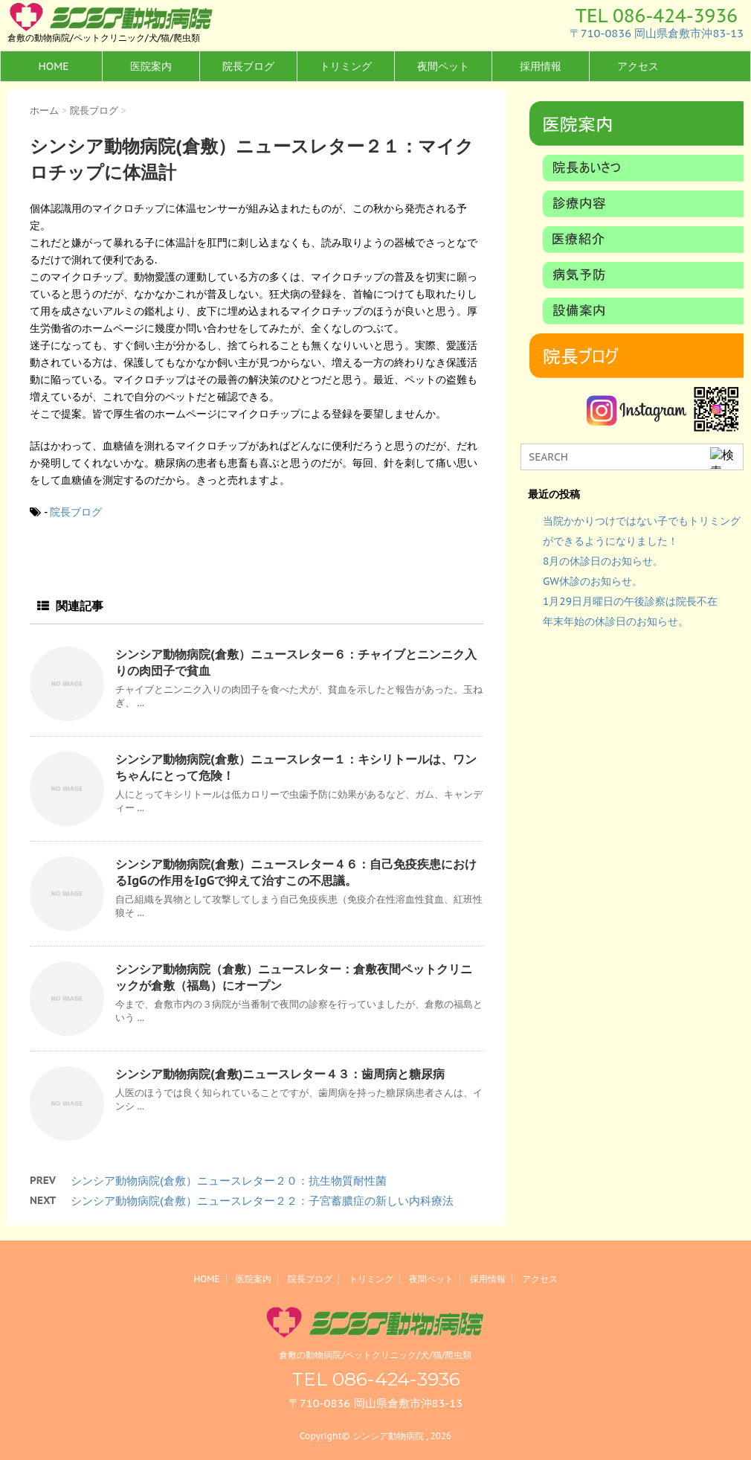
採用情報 (540, 66)
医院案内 (151, 66)
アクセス (638, 66)
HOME (53, 66)
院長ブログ (248, 66)
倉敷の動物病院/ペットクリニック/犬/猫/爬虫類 (375, 1354)
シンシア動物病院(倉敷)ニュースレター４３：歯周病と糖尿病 (280, 1073)
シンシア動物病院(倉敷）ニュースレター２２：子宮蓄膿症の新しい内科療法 (262, 1201)
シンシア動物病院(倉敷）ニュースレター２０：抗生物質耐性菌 (229, 1181)
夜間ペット (443, 66)
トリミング (346, 66)
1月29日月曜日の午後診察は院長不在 (630, 601)
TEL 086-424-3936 (657, 16)
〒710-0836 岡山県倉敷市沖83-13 (657, 33)
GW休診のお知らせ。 (592, 581)
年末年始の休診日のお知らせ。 (616, 621)
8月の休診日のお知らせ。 (603, 561)
